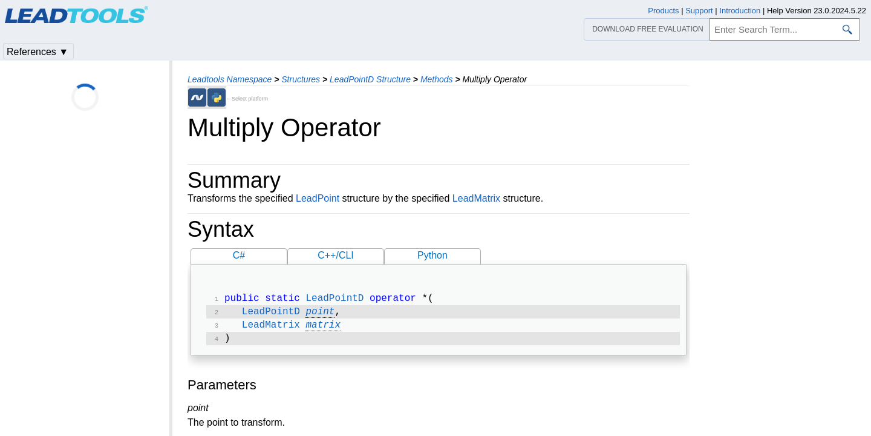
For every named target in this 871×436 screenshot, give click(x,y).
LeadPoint (317, 198)
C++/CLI (336, 255)
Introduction (739, 10)
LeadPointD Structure (370, 79)
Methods (436, 79)
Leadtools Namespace (230, 79)
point (319, 314)
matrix (323, 328)
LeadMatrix (476, 198)
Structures (300, 79)
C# (239, 255)
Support (699, 10)
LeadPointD (334, 299)
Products (663, 10)
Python (432, 255)
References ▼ (37, 52)
